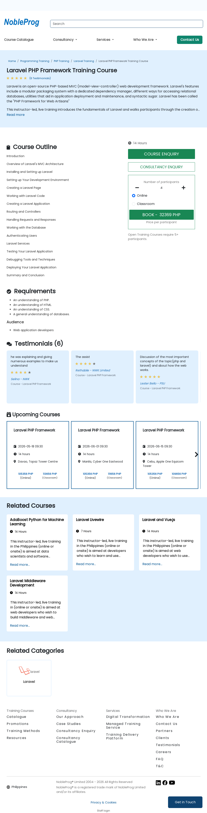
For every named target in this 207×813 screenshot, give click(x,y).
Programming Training (34, 61)
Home (12, 61)
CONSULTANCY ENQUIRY (161, 167)
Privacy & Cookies (103, 802)
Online (142, 195)
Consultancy (63, 39)
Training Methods (23, 730)
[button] (195, 454)
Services (104, 39)
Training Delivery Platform (122, 736)
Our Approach (70, 716)
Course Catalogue (19, 39)
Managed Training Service (123, 725)
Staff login (103, 810)
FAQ (160, 759)
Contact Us (189, 39)
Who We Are (143, 39)
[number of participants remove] (138, 187)
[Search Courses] (126, 24)
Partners (164, 730)
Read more (16, 114)
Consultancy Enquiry (76, 731)
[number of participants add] (185, 187)
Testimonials (168, 745)
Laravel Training (84, 61)
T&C (160, 766)
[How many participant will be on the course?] (162, 187)
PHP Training (61, 61)
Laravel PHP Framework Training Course (123, 61)
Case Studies (68, 723)
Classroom (146, 203)
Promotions (18, 723)
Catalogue (17, 716)
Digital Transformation (128, 716)
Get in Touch (185, 802)
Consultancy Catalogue (68, 739)
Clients (162, 737)
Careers (163, 752)
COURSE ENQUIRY (161, 154)
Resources (17, 737)
